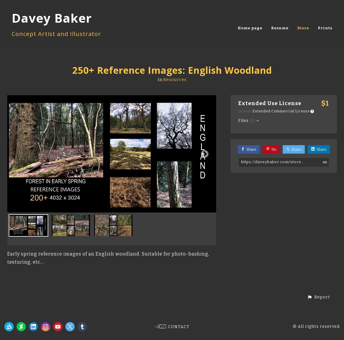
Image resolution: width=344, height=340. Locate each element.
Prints (325, 28)
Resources (175, 79)
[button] (318, 297)
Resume (280, 28)
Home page (250, 28)
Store (303, 28)
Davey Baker (52, 18)
